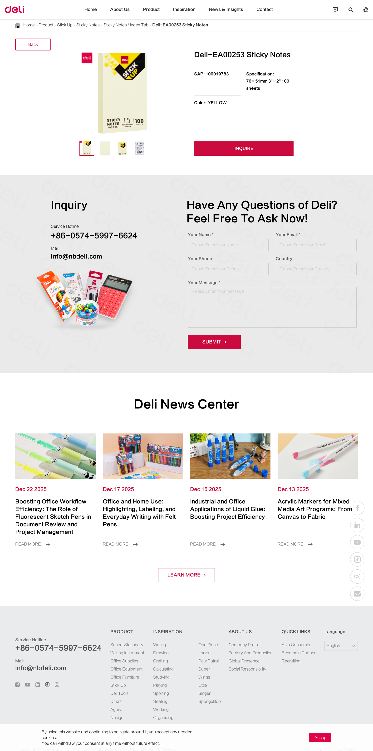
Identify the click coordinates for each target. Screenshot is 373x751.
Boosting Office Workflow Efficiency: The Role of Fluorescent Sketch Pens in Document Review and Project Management (55, 512)
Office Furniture (104, 669)
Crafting (145, 653)
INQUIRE (244, 149)
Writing (144, 637)
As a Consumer (290, 637)
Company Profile (234, 637)
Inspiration (184, 13)
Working (145, 702)
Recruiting (285, 653)
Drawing (145, 645)
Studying (146, 669)
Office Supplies (104, 653)
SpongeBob (194, 694)
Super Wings (189, 665)
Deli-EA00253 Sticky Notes (168, 25)
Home (103, 13)
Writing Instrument (107, 645)
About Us (129, 13)
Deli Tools (99, 686)
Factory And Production (241, 645)
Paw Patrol (193, 653)
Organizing (148, 710)
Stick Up (63, 25)
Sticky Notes (85, 25)
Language (331, 624)
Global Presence (234, 653)
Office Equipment (106, 661)
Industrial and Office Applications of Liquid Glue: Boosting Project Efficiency (228, 509)
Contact (253, 13)
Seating (145, 694)
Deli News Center (186, 404)
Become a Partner (293, 645)
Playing (145, 678)
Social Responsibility (237, 661)
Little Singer (189, 682)
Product (156, 13)
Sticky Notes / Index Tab (122, 25)
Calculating (148, 661)
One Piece (193, 637)
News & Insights (220, 13)
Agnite (96, 702)
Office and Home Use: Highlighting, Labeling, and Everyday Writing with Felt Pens (142, 509)
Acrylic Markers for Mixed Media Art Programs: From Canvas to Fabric (317, 505)
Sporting (146, 686)
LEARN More (186, 567)
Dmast (96, 694)
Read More (32, 536)
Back (33, 45)
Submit (212, 342)
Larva (188, 645)
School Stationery (106, 637)
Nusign (96, 710)
